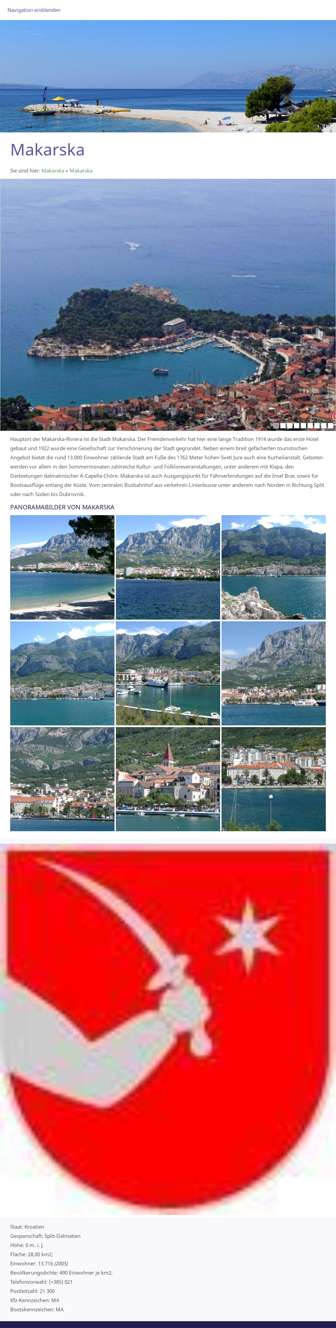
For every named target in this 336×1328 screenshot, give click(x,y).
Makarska (52, 170)
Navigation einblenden (33, 9)
